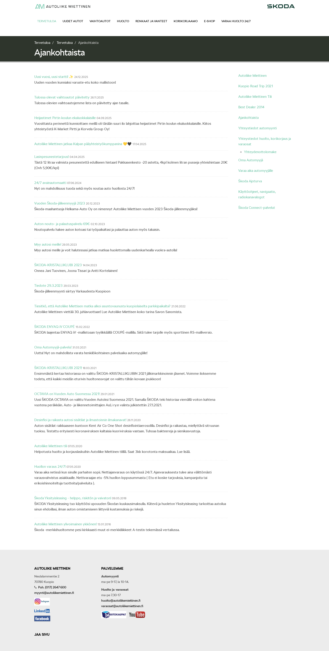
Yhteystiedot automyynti (257, 128)
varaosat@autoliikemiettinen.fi (122, 606)
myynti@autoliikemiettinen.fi (54, 593)
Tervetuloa (46, 21)
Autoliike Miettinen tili (50, 446)
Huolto (123, 21)
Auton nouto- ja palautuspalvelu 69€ (62, 224)
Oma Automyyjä (250, 160)
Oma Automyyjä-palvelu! (53, 347)
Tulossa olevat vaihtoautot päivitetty (62, 97)
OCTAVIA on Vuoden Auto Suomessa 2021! (67, 394)
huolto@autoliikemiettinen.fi (121, 600)
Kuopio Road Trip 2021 (255, 86)
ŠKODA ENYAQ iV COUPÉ (54, 327)
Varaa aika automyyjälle (255, 171)
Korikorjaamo (186, 21)
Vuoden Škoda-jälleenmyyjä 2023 (59, 203)
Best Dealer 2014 (251, 107)
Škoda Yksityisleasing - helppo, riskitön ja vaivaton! (72, 498)
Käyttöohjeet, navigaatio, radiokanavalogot (257, 194)
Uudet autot (73, 21)
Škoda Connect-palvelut (256, 208)
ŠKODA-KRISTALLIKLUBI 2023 (58, 265)
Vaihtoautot (100, 21)
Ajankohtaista (248, 118)
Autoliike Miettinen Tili (255, 97)
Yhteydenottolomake (260, 152)
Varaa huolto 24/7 (236, 21)
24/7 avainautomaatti (50, 183)
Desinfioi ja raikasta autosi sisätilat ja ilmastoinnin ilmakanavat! (80, 420)
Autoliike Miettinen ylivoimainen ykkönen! (65, 524)
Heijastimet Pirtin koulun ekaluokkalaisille (65, 118)
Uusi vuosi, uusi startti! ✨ (53, 77)
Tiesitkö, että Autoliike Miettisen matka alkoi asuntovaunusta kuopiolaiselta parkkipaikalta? (102, 306)
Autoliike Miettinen (252, 76)
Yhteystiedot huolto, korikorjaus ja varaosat (264, 141)
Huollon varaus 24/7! (50, 467)
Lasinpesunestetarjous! (51, 157)
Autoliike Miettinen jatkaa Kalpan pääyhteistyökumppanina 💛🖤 (83, 144)
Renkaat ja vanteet (151, 21)
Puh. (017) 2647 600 (51, 587)
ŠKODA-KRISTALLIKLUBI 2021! (58, 368)
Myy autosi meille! (47, 244)
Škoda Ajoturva (250, 181)
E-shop (209, 21)
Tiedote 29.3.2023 (48, 286)
